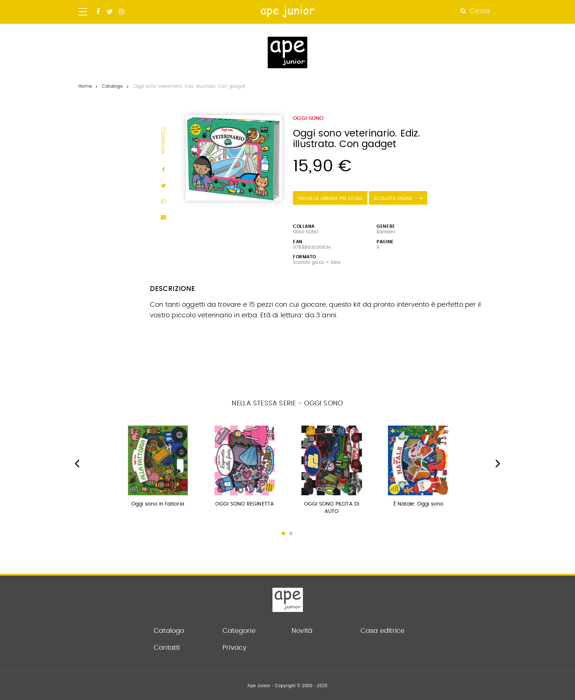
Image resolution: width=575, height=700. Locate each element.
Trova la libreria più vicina (330, 198)
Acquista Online (393, 198)
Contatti (167, 648)
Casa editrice (382, 631)
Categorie (239, 631)
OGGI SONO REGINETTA (244, 504)
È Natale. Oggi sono (418, 504)
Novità (302, 631)
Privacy (234, 648)
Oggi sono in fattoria (157, 504)
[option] (158, 469)
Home (85, 86)
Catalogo (112, 86)
